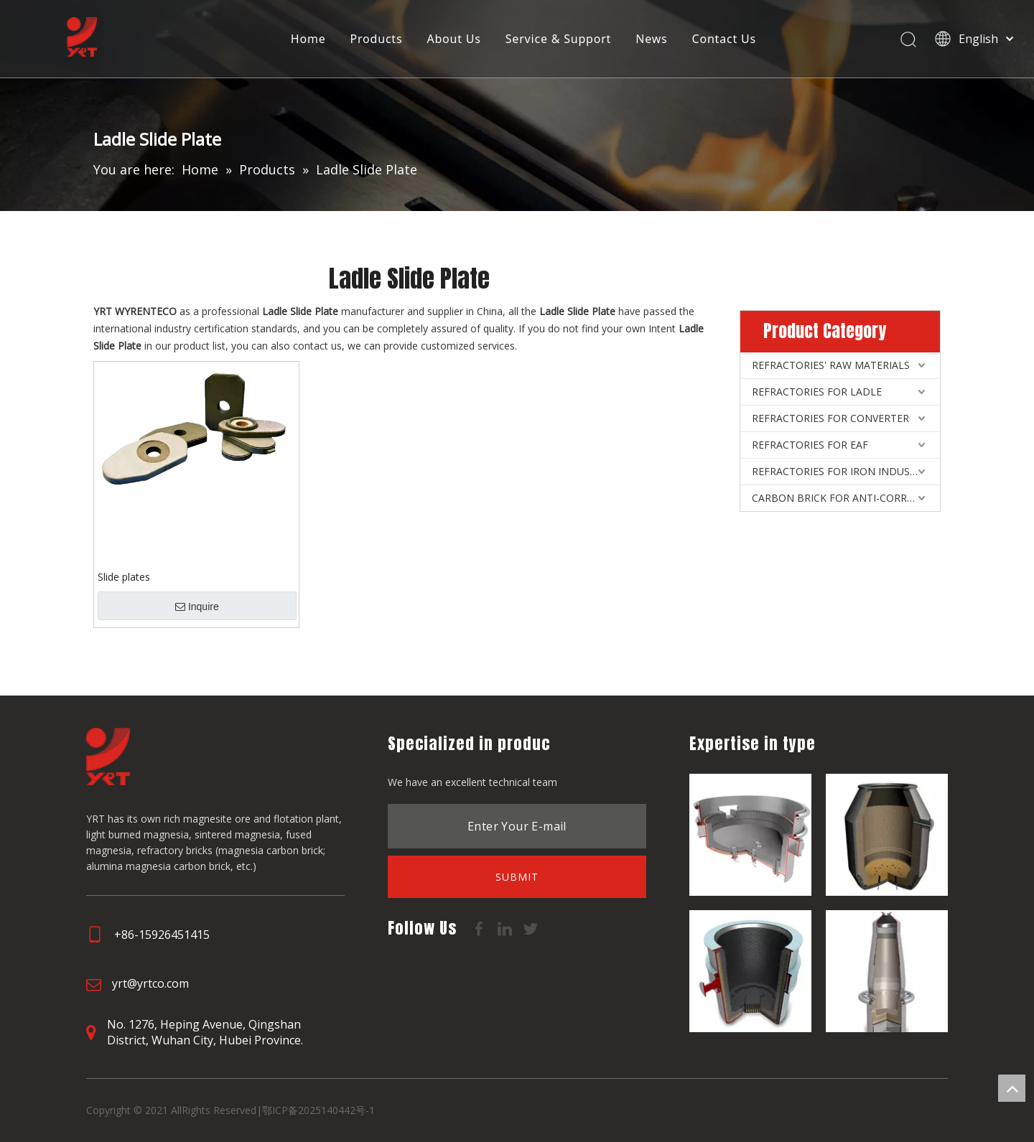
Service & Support (559, 39)
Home (309, 39)
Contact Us (725, 39)
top (1011, 1088)
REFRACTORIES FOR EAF (810, 444)
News (652, 39)
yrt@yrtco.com (150, 983)
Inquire (197, 606)
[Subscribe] (517, 877)
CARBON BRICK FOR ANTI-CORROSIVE (843, 498)
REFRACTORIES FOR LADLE (817, 391)
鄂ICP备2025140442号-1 (318, 1110)
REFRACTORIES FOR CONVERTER (830, 418)
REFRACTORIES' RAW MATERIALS (831, 365)
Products (377, 39)
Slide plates (124, 577)
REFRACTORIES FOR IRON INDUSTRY (840, 471)
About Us (454, 39)
